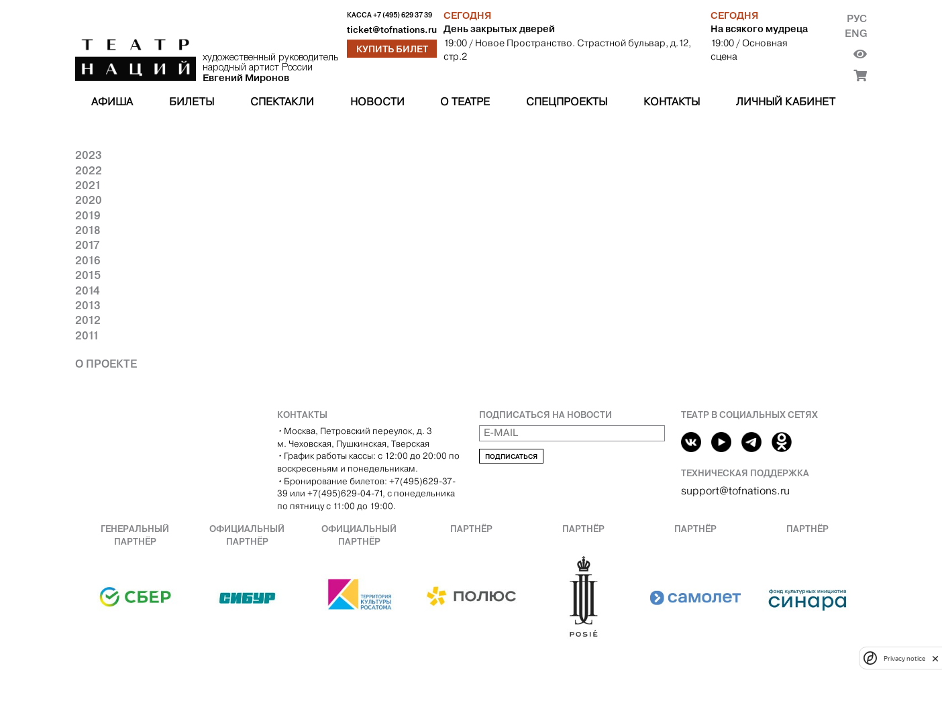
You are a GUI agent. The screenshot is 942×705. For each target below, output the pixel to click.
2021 (88, 185)
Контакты (671, 101)
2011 (87, 335)
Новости (377, 101)
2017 (87, 245)
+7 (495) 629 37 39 (402, 15)
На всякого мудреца (759, 29)
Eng (856, 33)
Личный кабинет (785, 101)
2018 (88, 230)
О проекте (106, 363)
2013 (88, 305)
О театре (465, 101)
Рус (857, 18)
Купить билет (392, 49)
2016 (88, 260)
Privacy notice (904, 658)
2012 (88, 320)
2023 (88, 155)
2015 (88, 275)
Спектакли (282, 101)
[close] (935, 658)
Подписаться (511, 456)
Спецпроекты (566, 101)
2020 (88, 200)
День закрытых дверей (499, 29)
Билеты (191, 101)
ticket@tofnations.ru (392, 30)
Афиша (112, 101)
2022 (88, 170)
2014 (87, 290)
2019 (88, 215)
